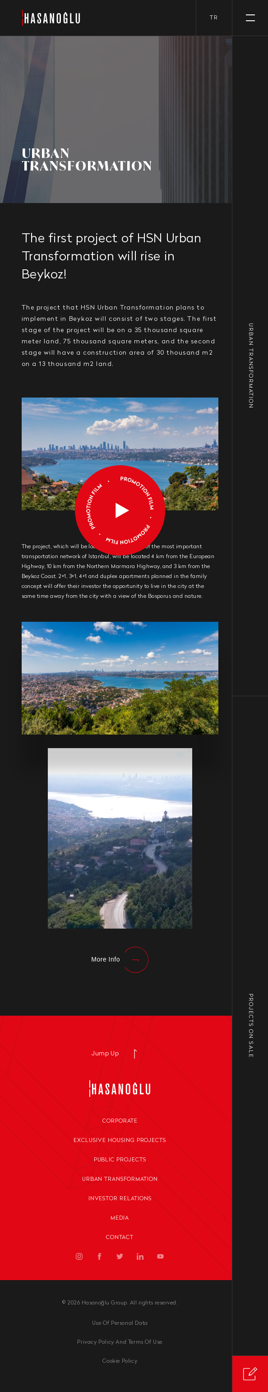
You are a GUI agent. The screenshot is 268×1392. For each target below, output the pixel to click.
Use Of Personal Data (120, 1323)
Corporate (120, 1121)
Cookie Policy (119, 1361)
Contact (120, 1237)
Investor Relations (120, 1199)
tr (214, 18)
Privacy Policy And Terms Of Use (119, 1342)
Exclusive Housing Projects (120, 1140)
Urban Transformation (120, 1179)
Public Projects (120, 1160)
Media (120, 1218)
